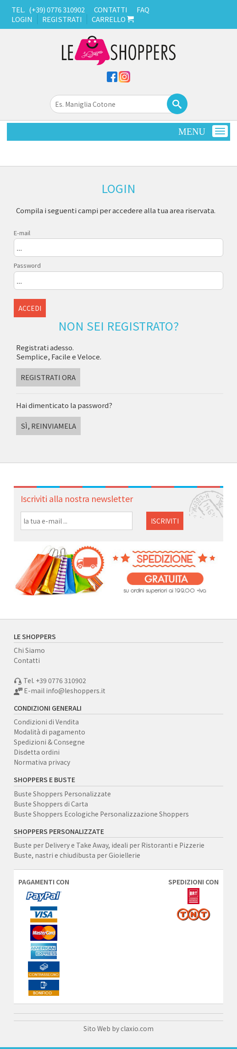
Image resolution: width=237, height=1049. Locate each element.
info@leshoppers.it (75, 690)
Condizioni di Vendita (46, 721)
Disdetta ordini (37, 751)
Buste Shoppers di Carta (51, 803)
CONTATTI (110, 9)
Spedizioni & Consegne (49, 741)
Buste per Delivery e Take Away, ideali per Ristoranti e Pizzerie (109, 845)
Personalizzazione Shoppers (144, 813)
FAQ (143, 9)
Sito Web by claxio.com (118, 1028)
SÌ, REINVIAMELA (48, 426)
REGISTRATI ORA (48, 377)
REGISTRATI (62, 19)
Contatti (27, 660)
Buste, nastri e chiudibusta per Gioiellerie (77, 855)
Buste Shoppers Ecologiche (56, 813)
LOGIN (22, 19)
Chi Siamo (29, 650)
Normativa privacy (42, 762)
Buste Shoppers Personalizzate (62, 793)
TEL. (18, 9)
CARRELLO (113, 19)
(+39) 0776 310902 (57, 9)
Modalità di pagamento (49, 731)
